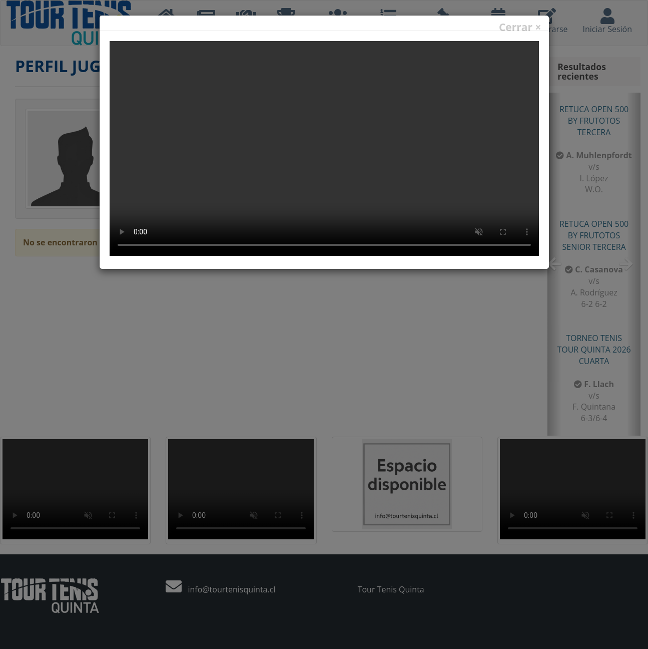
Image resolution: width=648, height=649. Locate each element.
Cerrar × (520, 27)
